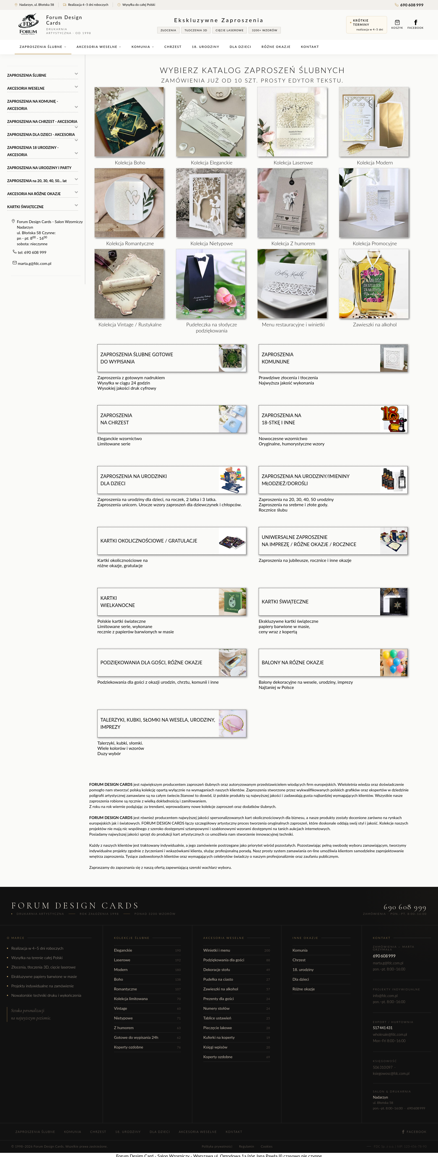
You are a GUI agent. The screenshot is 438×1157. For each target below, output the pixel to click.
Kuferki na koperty (236, 1037)
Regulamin (246, 1146)
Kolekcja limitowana (147, 998)
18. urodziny (205, 46)
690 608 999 (409, 4)
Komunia (142, 46)
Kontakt (310, 46)
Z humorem (147, 1027)
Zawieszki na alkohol (236, 988)
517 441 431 (383, 1028)
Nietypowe (147, 1018)
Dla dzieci (240, 46)
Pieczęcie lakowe (236, 1027)
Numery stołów (236, 1008)
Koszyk (397, 24)
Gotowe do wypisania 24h (147, 1037)
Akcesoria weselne (99, 46)
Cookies (267, 1146)
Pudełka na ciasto (236, 979)
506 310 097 (383, 1067)
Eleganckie (147, 950)
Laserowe (147, 959)
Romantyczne (147, 988)
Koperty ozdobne (147, 1047)
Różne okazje (276, 46)
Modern (147, 969)
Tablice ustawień (236, 1018)
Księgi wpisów (236, 1047)
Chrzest (173, 46)
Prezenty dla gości (236, 998)
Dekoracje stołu (236, 969)
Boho (147, 979)
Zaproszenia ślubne (43, 46)
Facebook (416, 24)
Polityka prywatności (217, 1146)
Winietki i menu (236, 950)
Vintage (147, 1008)
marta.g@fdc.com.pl (34, 263)
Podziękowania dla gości (236, 959)
